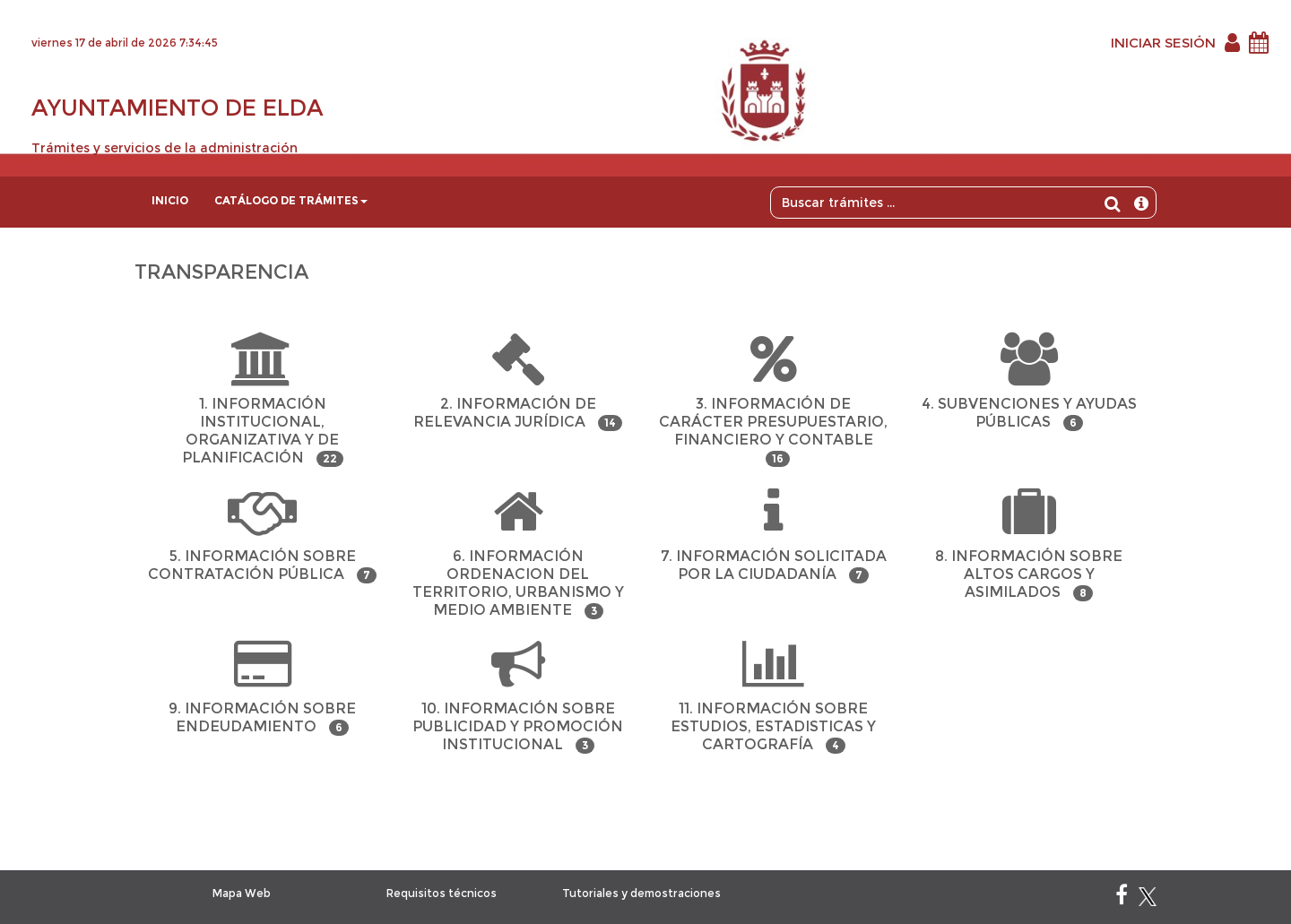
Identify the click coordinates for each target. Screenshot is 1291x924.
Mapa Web (241, 893)
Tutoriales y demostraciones (641, 893)
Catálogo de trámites (291, 200)
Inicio (169, 200)
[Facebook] (1121, 898)
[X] (1148, 898)
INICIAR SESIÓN (1163, 42)
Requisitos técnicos (441, 893)
